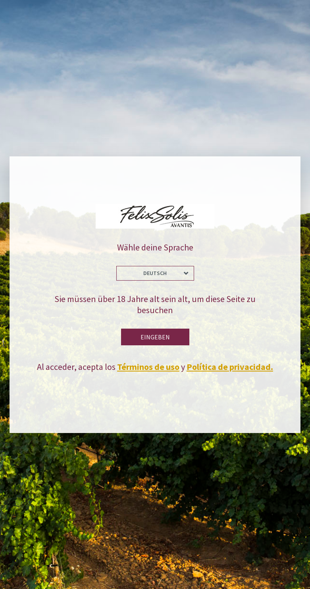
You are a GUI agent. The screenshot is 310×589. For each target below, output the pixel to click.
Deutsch (155, 273)
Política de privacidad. (230, 366)
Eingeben (155, 337)
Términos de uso (148, 366)
